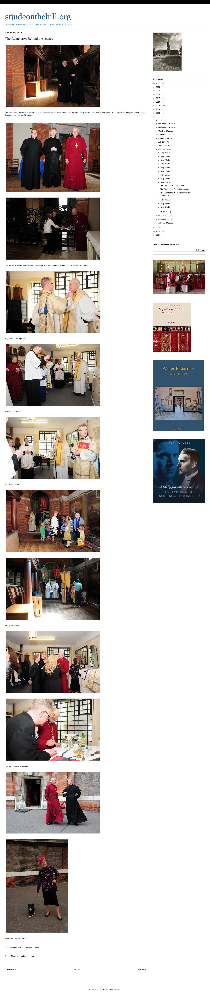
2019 (158, 91)
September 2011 (165, 134)
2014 (158, 109)
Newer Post (12, 969)
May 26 (164, 160)
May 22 (164, 164)
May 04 (164, 203)
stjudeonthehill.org (38, 16)
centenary (31, 956)
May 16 (164, 175)
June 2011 (163, 146)
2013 (158, 113)
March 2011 (163, 215)
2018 (158, 94)
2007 (158, 235)
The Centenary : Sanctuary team (174, 185)
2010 (158, 227)
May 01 (164, 207)
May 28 (164, 156)
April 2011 (162, 212)
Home (77, 969)
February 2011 (164, 219)
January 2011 (164, 223)
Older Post (141, 969)
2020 (158, 87)
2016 (158, 102)
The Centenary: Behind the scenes (174, 189)
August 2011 (164, 138)
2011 (158, 120)
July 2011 (162, 142)
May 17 (164, 171)
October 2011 (164, 131)
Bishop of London (18, 956)
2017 (158, 98)
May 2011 (162, 149)
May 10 (164, 182)
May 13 (164, 178)
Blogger (117, 989)
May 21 (164, 167)
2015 (158, 105)
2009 (158, 231)
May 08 (164, 200)
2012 (158, 117)
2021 (158, 83)
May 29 (164, 153)
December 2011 (165, 123)
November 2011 (165, 127)
